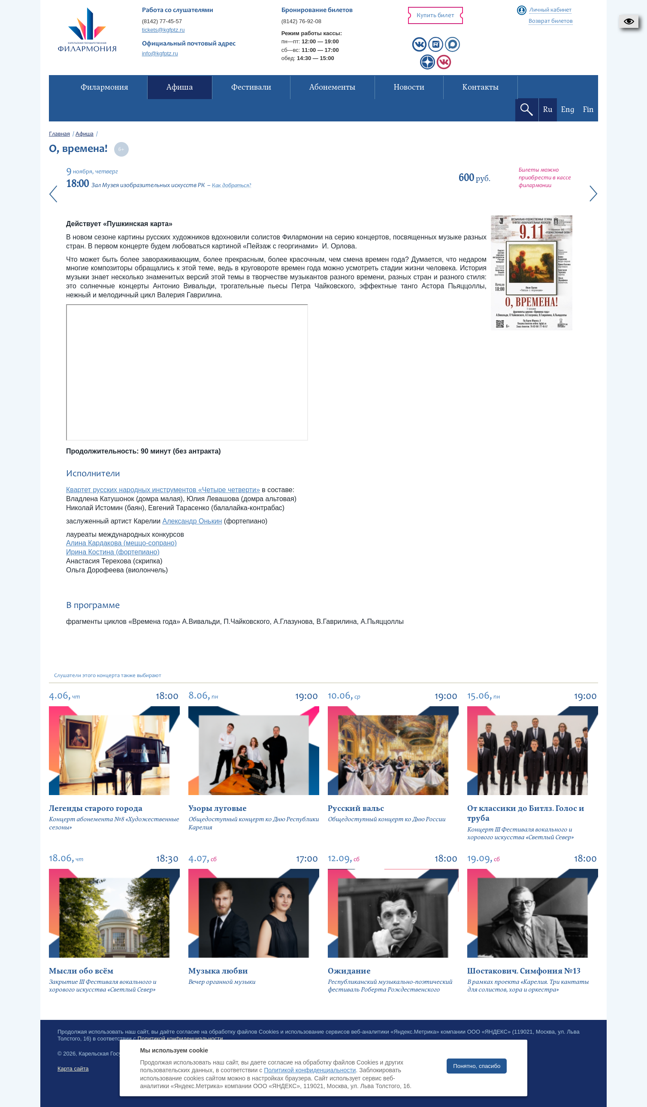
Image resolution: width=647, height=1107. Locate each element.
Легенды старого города (95, 809)
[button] (628, 21)
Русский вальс (356, 809)
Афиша (85, 134)
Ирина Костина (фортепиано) (113, 552)
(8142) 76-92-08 (301, 21)
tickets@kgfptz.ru (163, 30)
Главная (59, 134)
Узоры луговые (217, 809)
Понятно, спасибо (476, 1066)
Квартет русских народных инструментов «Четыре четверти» (163, 489)
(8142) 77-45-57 (162, 21)
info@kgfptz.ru (160, 53)
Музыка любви (218, 971)
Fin (588, 110)
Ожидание (349, 971)
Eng (567, 110)
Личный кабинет (550, 10)
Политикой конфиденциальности (310, 1070)
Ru (548, 110)
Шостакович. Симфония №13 (523, 971)
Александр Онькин (192, 521)
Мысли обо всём (81, 971)
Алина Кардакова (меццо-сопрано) (121, 543)
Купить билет (435, 15)
